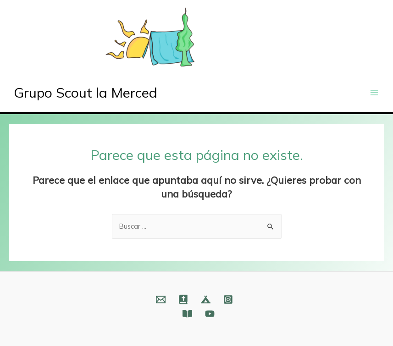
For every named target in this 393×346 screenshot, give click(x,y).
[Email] (161, 299)
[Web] (183, 299)
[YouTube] (210, 314)
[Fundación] (187, 314)
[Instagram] (228, 299)
